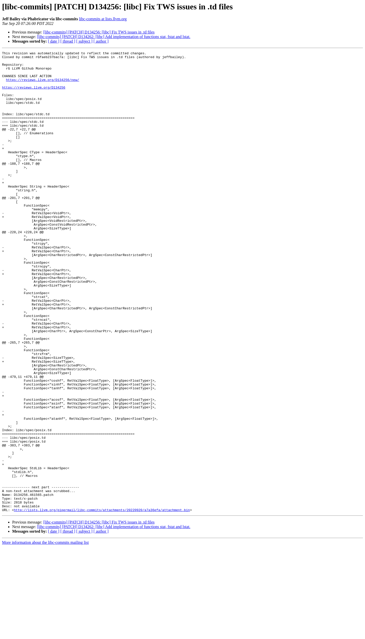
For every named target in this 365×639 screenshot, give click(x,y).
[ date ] (53, 41)
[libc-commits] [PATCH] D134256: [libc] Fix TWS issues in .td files (99, 32)
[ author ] (101, 41)
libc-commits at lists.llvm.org (103, 19)
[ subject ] (84, 41)
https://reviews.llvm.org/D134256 (33, 95)
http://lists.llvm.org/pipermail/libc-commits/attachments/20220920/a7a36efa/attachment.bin (102, 602)
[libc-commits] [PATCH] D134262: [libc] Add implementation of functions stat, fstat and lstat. (113, 37)
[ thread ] (67, 41)
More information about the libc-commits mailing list (45, 634)
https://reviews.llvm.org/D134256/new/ (42, 85)
